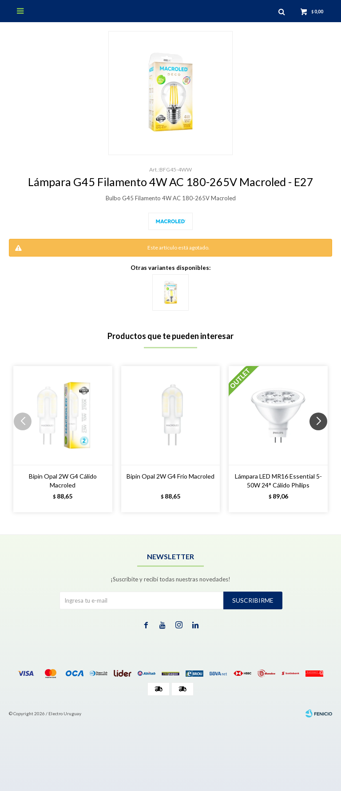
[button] (322, 439)
